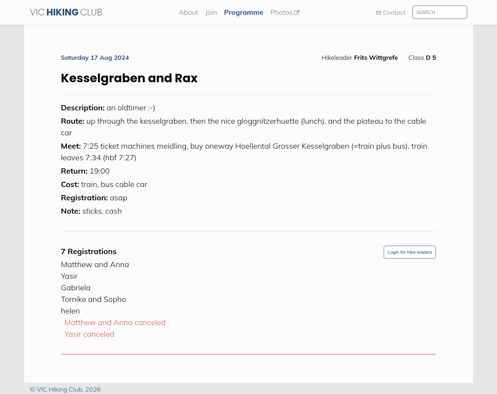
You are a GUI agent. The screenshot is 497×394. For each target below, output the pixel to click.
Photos (285, 12)
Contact (390, 12)
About (188, 12)
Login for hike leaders (410, 252)
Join (211, 12)
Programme (243, 12)
